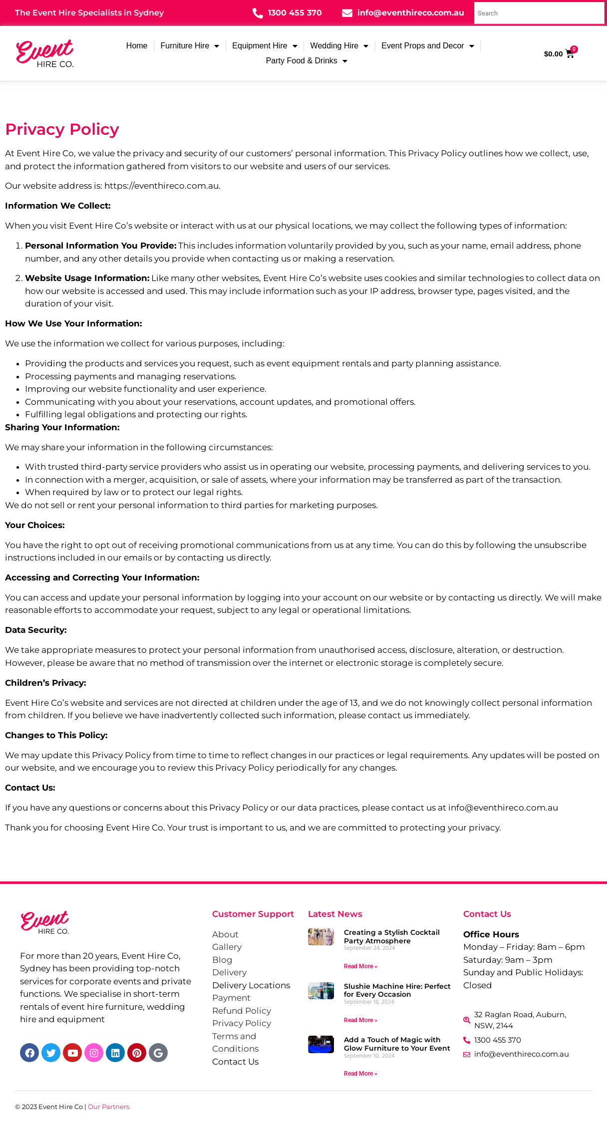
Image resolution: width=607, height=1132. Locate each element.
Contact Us (235, 1062)
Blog (222, 960)
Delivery (229, 972)
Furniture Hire (190, 45)
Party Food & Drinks (306, 60)
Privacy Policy (241, 1023)
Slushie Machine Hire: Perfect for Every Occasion (397, 990)
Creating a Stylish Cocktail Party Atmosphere (392, 936)
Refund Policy (241, 1011)
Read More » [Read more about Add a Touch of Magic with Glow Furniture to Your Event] (360, 1073)
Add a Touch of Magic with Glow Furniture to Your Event (397, 1044)
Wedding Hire (339, 45)
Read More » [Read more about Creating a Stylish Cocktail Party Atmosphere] (360, 966)
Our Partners (108, 1107)
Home (137, 45)
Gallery (227, 947)
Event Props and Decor (427, 45)
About (225, 934)
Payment (231, 998)
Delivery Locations (251, 985)
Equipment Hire (264, 45)
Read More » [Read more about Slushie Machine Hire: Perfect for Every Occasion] (360, 1020)
